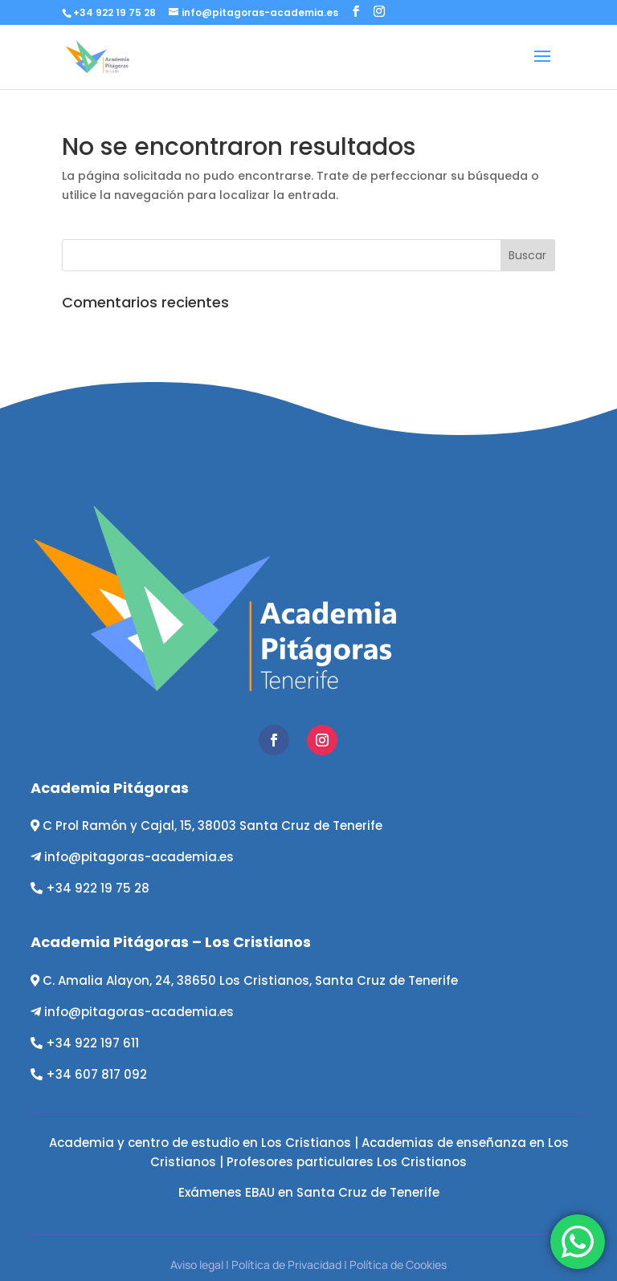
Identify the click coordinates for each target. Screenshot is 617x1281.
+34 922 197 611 (92, 1043)
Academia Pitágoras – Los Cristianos (171, 942)
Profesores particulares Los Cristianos (347, 1161)
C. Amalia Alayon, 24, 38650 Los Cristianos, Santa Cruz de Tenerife (250, 980)
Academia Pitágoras (110, 788)
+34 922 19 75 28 (97, 888)
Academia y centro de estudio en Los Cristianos (200, 1142)
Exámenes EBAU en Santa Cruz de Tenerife (308, 1192)
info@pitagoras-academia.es (139, 856)
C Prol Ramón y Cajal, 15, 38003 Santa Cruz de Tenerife (212, 825)
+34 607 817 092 (96, 1074)
